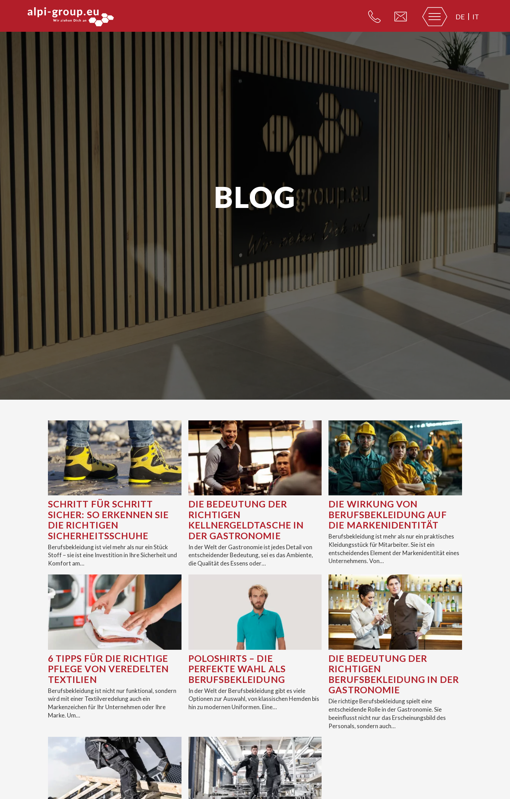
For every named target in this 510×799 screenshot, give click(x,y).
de (460, 16)
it (475, 16)
